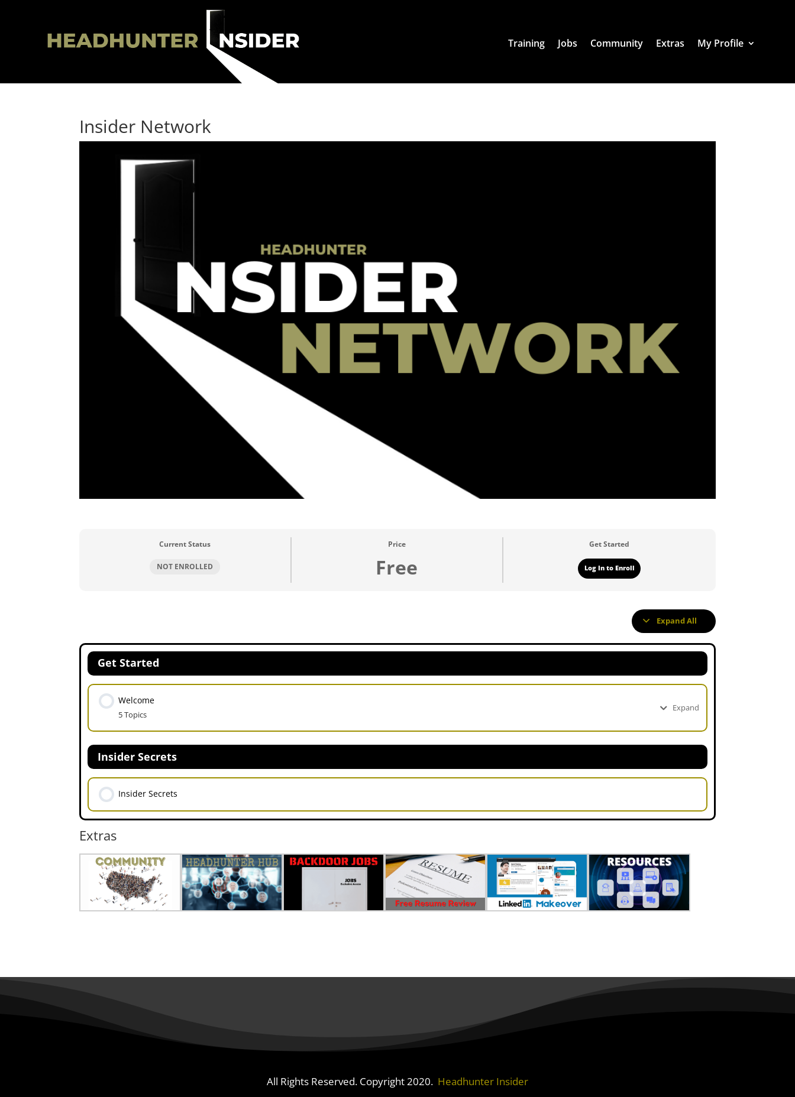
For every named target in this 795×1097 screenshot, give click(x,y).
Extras (670, 43)
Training (526, 43)
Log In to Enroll (609, 568)
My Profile (720, 43)
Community (616, 43)
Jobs (567, 43)
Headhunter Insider (483, 1077)
